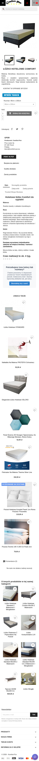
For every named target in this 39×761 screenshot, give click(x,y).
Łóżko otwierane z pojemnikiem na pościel (10, 635)
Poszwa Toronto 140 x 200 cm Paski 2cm (17, 547)
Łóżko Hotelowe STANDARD (14, 327)
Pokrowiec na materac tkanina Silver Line (17, 472)
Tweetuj (17, 129)
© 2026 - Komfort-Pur (9, 754)
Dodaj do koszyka (19, 113)
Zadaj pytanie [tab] (28, 188)
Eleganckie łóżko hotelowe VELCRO (15, 400)
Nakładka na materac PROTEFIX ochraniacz (18, 362)
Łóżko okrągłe (28, 689)
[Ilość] (3, 113)
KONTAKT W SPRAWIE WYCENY (15, 88)
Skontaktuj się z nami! (19, 283)
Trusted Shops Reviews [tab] (14, 192)
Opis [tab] (6, 185)
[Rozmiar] (19, 104)
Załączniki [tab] (15, 188)
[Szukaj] (19, 9)
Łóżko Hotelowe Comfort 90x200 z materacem (28, 605)
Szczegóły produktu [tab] (19, 185)
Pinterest (22, 129)
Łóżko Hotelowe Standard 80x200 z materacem (10, 662)
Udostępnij (12, 129)
